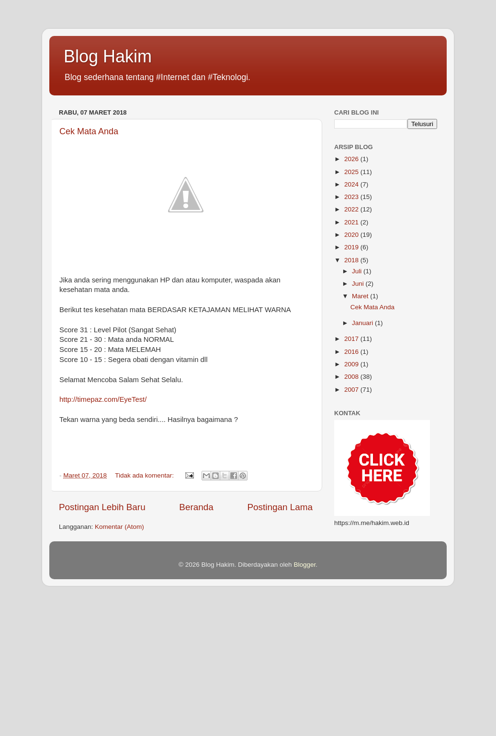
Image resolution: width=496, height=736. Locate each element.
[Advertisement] (248, 667)
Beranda (196, 507)
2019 (352, 247)
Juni (359, 283)
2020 (352, 234)
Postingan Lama (280, 507)
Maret (361, 296)
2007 (352, 389)
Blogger (304, 564)
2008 (352, 376)
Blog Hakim (108, 56)
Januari (363, 323)
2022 (352, 209)
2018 (352, 260)
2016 (352, 351)
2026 (352, 159)
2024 (352, 184)
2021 (352, 222)
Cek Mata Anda (88, 131)
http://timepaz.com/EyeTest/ (103, 399)
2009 (352, 364)
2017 (352, 338)
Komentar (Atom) (119, 526)
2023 (352, 196)
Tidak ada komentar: (145, 475)
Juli (357, 271)
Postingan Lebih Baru (102, 507)
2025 (352, 171)
